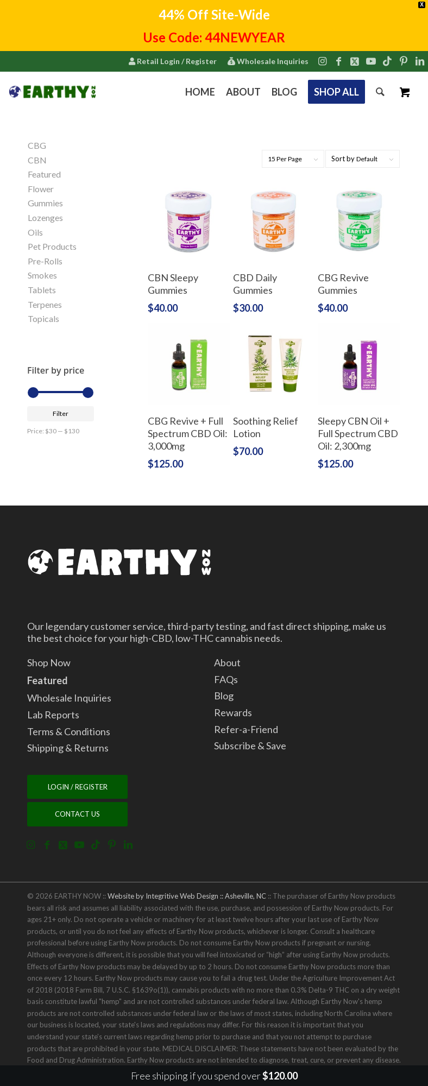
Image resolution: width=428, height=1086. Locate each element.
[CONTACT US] (77, 814)
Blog (224, 696)
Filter (60, 413)
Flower (41, 189)
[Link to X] (355, 61)
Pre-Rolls (45, 261)
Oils (35, 232)
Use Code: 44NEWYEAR (214, 37)
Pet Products (52, 246)
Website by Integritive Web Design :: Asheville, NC (187, 896)
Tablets (42, 290)
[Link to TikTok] (387, 61)
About (227, 662)
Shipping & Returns (68, 748)
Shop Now (49, 662)
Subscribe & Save (250, 746)
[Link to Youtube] (371, 61)
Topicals (43, 318)
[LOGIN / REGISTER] (77, 787)
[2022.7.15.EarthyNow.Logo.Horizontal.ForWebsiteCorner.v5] (52, 92)
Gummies (45, 203)
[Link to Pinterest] (403, 61)
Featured (44, 174)
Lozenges (45, 217)
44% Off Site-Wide (214, 14)
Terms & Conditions (68, 731)
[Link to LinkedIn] (420, 61)
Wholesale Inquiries (267, 61)
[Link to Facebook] (338, 61)
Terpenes (45, 304)
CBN (37, 160)
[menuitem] (172, 62)
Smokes (42, 275)
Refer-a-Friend (246, 729)
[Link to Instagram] (322, 61)
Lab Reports (53, 715)
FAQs (226, 679)
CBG (37, 145)
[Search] (380, 92)
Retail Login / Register (172, 61)
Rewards (233, 712)
